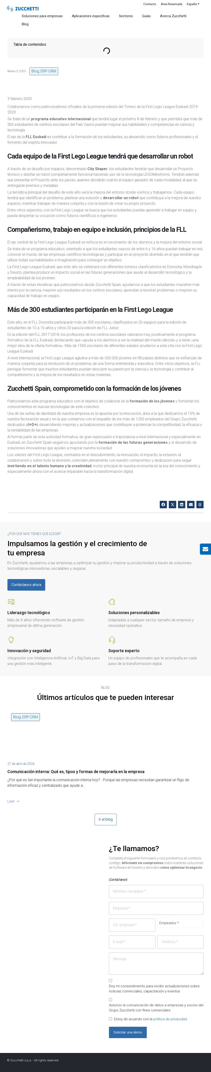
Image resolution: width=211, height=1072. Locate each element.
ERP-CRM (48, 71)
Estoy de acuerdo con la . (151, 1019)
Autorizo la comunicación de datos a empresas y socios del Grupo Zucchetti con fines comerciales (156, 1007)
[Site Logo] (22, 8)
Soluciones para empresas (42, 16)
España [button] (192, 4)
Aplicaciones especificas (91, 16)
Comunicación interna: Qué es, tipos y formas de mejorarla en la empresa (75, 771)
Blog (25, 24)
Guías (146, 16)
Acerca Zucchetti (173, 16)
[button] (163, 504)
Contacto (149, 4)
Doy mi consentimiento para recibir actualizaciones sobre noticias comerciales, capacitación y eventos (154, 988)
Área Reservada (171, 4)
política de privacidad (170, 1019)
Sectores (126, 16)
